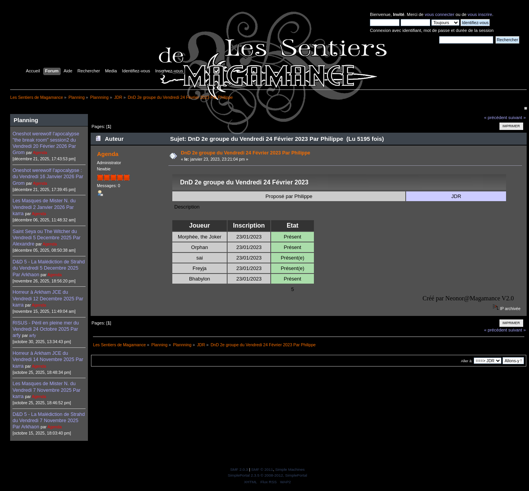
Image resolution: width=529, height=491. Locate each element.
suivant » (517, 117)
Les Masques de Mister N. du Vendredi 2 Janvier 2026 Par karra (43, 207)
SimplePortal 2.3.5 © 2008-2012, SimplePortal (267, 475)
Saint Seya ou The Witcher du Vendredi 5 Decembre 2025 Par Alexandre (46, 238)
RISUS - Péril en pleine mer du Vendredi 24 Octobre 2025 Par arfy (45, 329)
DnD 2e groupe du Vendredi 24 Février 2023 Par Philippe (245, 153)
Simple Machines (290, 469)
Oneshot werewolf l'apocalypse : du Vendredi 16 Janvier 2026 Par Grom (47, 177)
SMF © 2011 (262, 469)
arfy (32, 335)
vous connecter (439, 14)
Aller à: (467, 361)
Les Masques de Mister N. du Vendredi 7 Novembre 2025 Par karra (46, 390)
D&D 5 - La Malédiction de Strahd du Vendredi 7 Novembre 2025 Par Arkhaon (48, 421)
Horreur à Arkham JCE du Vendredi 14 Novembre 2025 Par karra (47, 359)
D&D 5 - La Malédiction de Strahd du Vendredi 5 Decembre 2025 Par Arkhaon (48, 268)
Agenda (40, 152)
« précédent (495, 117)
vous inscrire (480, 14)
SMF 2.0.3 (239, 469)
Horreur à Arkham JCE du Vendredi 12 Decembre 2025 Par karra (47, 298)
